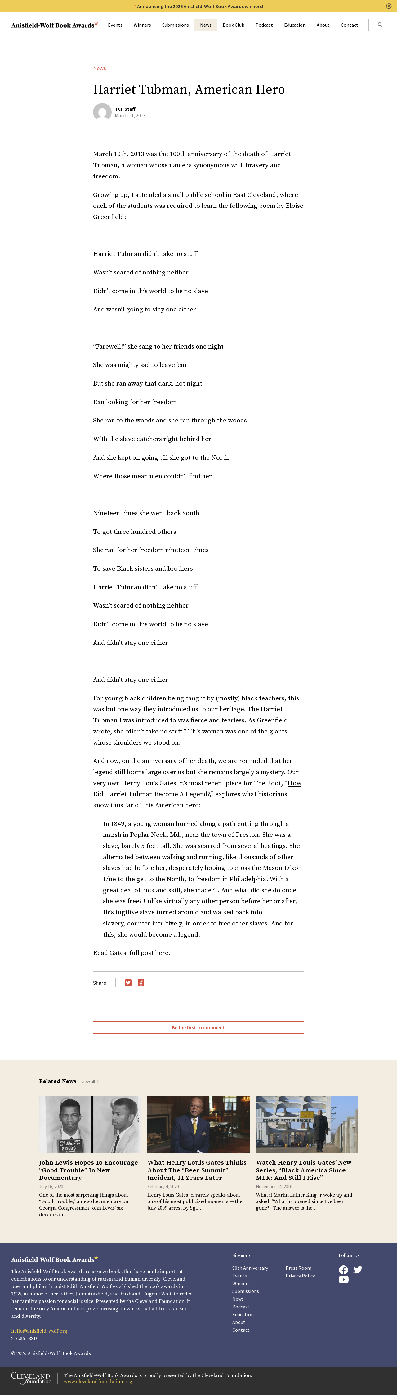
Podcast (264, 25)
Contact (349, 25)
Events (115, 25)
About (323, 25)
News (206, 25)
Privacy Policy (300, 1275)
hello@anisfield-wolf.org (39, 1331)
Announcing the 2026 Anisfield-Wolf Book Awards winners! (200, 6)
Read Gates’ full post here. (132, 953)
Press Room (298, 1268)
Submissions (175, 25)
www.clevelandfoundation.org (98, 1382)
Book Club (233, 25)
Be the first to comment (198, 1027)
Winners (142, 25)
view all (88, 1081)
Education (295, 25)
